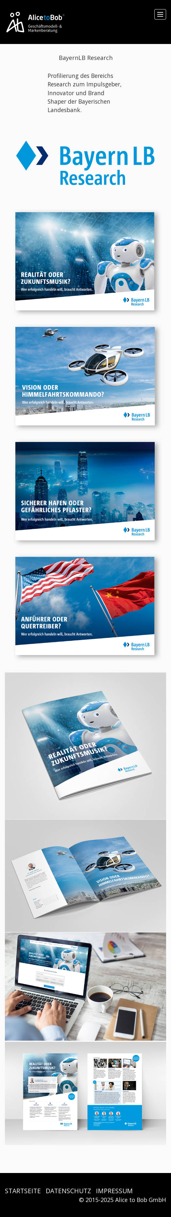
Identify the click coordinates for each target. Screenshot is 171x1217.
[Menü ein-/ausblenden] (160, 14)
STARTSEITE (23, 1190)
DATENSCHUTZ (68, 1190)
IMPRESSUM (114, 1190)
